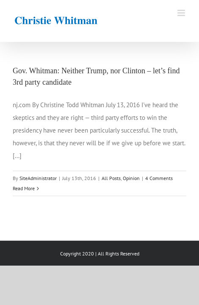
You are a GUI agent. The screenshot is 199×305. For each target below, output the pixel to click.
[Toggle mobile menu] (181, 12)
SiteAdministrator (38, 178)
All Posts (111, 178)
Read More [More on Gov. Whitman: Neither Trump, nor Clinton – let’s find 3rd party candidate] (24, 188)
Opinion (131, 178)
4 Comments (159, 178)
